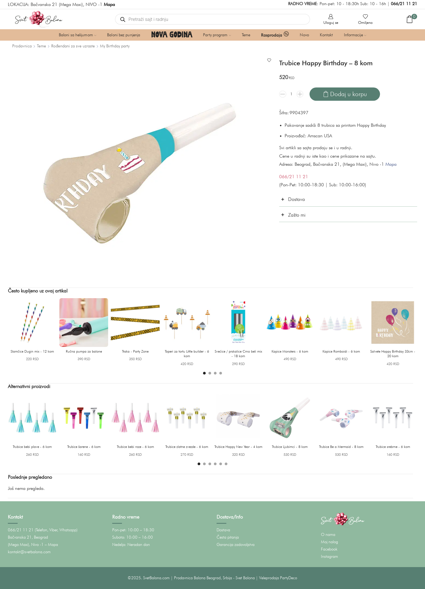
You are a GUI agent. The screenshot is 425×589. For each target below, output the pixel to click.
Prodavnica (22, 45)
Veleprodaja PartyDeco (278, 577)
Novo (304, 34)
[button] (204, 373)
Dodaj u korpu (348, 93)
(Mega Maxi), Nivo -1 (26, 544)
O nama (328, 534)
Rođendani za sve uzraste (73, 45)
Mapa (391, 164)
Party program (217, 34)
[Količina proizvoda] (291, 94)
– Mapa (51, 544)
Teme (246, 34)
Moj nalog (329, 541)
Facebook (329, 549)
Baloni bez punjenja (123, 34)
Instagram (329, 556)
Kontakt (326, 34)
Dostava (223, 530)
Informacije (355, 34)
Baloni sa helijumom (77, 34)
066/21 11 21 (404, 3)
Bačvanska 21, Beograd (28, 537)
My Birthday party (115, 45)
